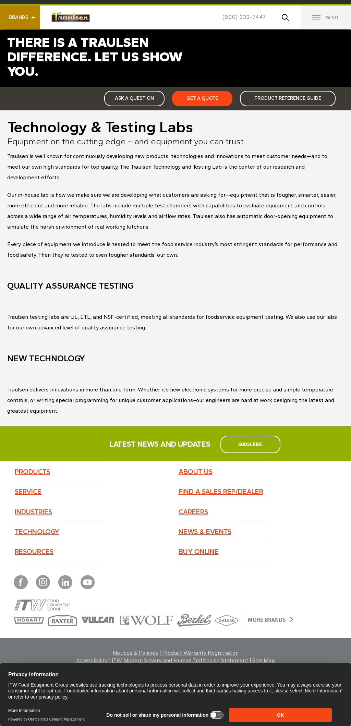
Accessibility (92, 660)
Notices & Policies (135, 653)
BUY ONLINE (199, 551)
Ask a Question (134, 98)
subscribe (250, 444)
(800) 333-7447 (244, 17)
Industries (33, 512)
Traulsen (70, 17)
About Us (196, 472)
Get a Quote (202, 98)
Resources (34, 551)
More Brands (269, 619)
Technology (37, 532)
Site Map (263, 660)
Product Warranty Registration (200, 653)
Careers (193, 512)
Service (28, 491)
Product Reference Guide (287, 98)
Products (32, 472)
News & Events (205, 532)
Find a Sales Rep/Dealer (221, 491)
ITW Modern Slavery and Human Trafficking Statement (180, 660)
